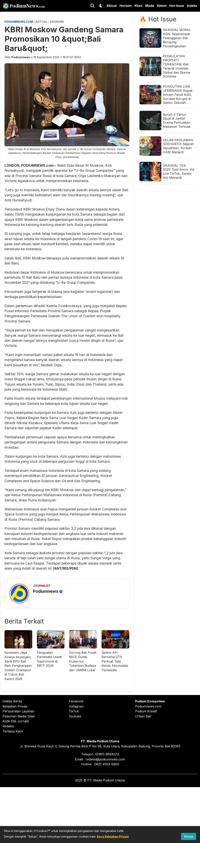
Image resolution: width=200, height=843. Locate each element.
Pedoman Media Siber (19, 716)
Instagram (76, 706)
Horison (126, 6)
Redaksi (8, 726)
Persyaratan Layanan (18, 711)
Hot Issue (176, 6)
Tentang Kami (13, 731)
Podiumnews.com (148, 706)
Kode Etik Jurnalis (16, 721)
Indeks (192, 6)
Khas (138, 6)
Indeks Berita (12, 701)
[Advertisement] (100, 814)
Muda (149, 6)
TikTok (74, 711)
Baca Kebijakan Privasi (113, 836)
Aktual (111, 6)
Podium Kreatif (146, 711)
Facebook (76, 701)
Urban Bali (143, 716)
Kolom (161, 6)
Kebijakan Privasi (15, 706)
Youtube (75, 716)
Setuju (188, 836)
